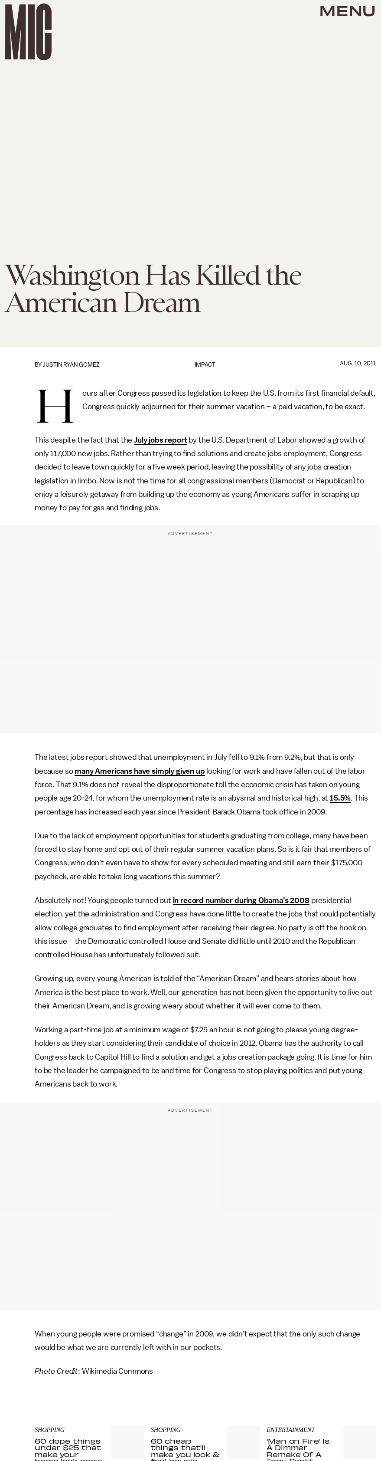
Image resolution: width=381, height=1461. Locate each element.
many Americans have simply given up (140, 771)
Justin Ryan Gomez (71, 364)
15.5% (340, 798)
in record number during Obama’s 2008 (241, 900)
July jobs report (160, 440)
